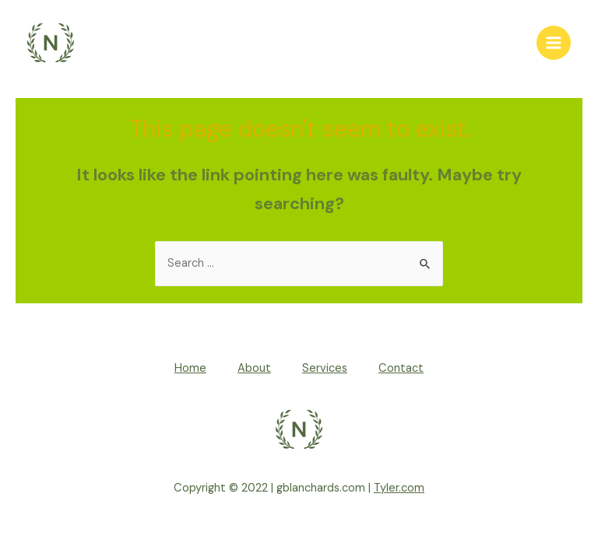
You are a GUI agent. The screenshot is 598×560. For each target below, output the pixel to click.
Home (190, 368)
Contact (401, 368)
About (254, 368)
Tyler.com (399, 488)
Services (324, 368)
